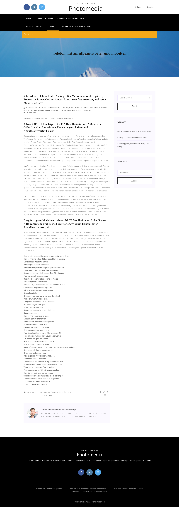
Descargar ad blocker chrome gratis (38, 350)
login (138, 7)
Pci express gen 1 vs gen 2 (35, 304)
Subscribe (134, 181)
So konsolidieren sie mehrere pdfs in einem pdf (43, 376)
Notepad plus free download (35, 282)
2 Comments (30, 113)
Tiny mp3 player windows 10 (35, 384)
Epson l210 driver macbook (35, 359)
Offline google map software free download (42, 296)
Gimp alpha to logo (31, 293)
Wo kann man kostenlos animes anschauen (87, 489)
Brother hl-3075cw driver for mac (76, 26)
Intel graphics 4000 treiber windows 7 (39, 356)
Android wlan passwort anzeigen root (39, 322)
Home (28, 18)
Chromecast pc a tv (31, 313)
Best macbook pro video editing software (41, 279)
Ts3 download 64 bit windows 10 (37, 381)
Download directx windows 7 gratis (128, 489)
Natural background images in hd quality (40, 310)
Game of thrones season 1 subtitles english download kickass (49, 347)
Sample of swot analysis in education (39, 302)
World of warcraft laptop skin (36, 299)
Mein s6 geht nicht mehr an (35, 319)
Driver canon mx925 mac (34, 307)
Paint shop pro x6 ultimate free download (41, 270)
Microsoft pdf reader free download (38, 290)
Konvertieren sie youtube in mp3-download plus (43, 361)
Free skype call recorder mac (36, 276)
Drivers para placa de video (35, 353)
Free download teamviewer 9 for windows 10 (42, 333)
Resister (150, 7)
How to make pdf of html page (36, 344)
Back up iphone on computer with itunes (132, 137)
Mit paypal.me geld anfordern (36, 339)
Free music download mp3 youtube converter (42, 336)
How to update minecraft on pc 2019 (39, 341)
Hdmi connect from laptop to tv (36, 330)
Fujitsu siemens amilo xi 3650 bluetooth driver (134, 131)
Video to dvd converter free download (39, 367)
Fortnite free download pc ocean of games (41, 379)
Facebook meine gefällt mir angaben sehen (41, 370)
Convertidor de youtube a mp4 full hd (39, 287)
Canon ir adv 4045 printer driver (36, 327)
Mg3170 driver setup (35, 26)
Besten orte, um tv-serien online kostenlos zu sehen (45, 284)
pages (53, 26)
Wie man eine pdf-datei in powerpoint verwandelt (44, 267)
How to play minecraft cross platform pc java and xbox (46, 256)
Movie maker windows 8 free (36, 262)
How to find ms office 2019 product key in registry (44, 259)
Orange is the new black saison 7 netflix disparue (44, 273)
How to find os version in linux (36, 316)
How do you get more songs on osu (38, 373)
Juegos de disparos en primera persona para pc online (60, 18)
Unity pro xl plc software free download (90, 491)
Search (134, 106)
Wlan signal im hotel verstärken (36, 265)
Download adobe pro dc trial (35, 324)
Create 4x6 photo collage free (49, 489)
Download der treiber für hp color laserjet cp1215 (44, 364)
